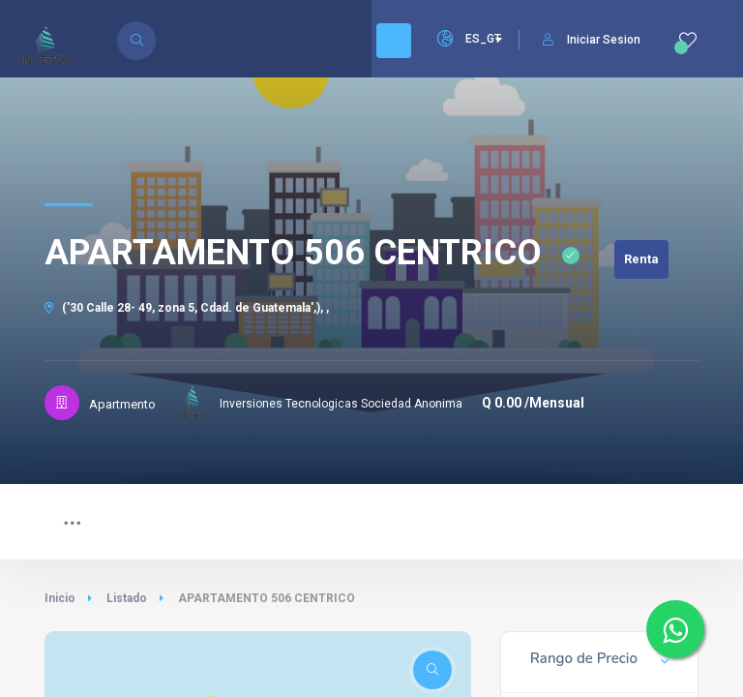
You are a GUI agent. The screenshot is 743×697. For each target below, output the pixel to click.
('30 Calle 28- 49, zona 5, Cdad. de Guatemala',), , (187, 308)
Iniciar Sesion (591, 39)
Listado (126, 598)
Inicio (60, 598)
